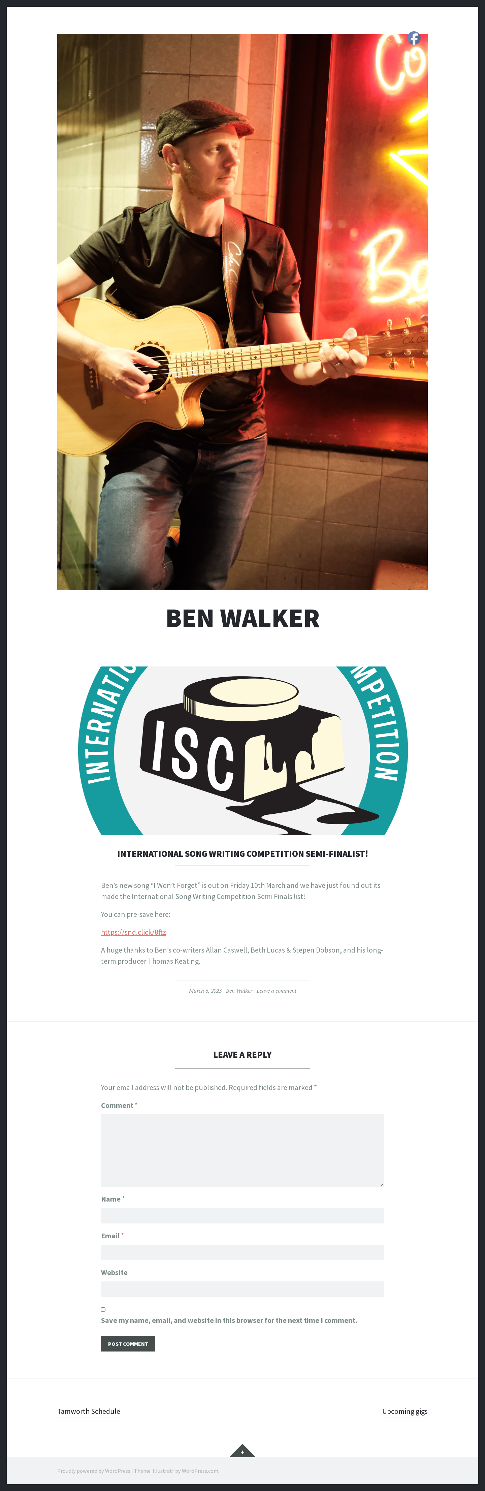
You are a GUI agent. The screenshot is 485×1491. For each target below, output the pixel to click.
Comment (119, 1105)
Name (113, 1199)
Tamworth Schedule (88, 1411)
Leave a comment (276, 990)
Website (114, 1272)
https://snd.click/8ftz (133, 932)
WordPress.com (200, 1470)
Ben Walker (242, 617)
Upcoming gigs (405, 1411)
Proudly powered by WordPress (93, 1470)
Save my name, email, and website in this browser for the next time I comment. (229, 1320)
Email (112, 1235)
